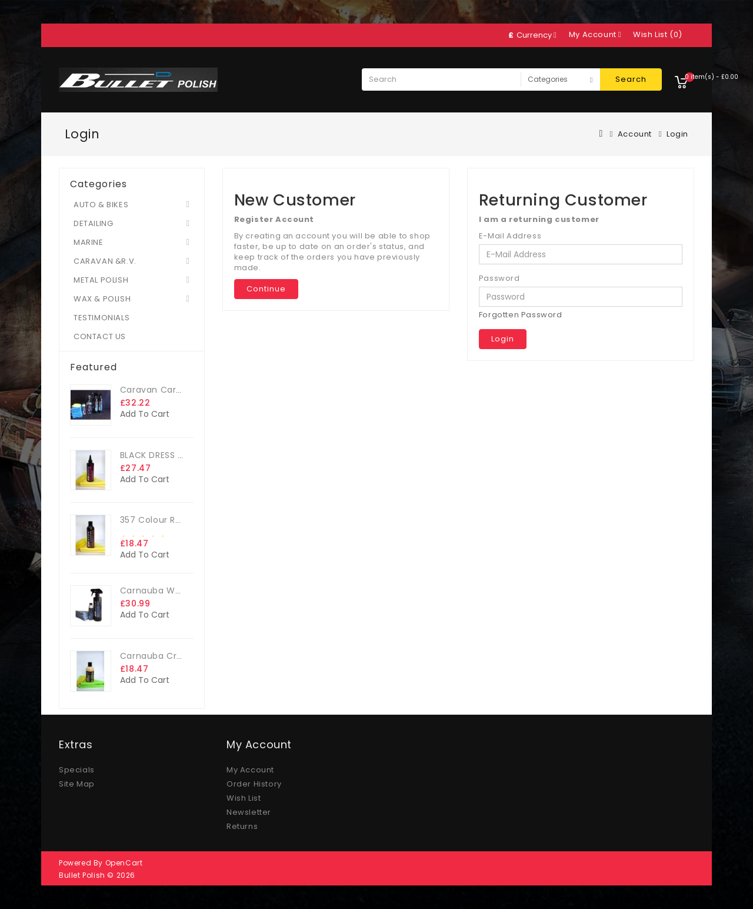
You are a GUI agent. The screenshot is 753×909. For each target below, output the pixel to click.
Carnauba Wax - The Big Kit (181, 590)
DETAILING (93, 223)
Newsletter (248, 812)
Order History (254, 783)
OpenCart (124, 863)
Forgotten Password (520, 314)
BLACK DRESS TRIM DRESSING (180, 455)
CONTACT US (100, 336)
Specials (77, 769)
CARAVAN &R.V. (105, 261)
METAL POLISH (101, 280)
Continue (266, 288)
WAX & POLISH (102, 298)
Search (631, 79)
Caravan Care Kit (158, 390)
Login (677, 134)
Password (499, 278)
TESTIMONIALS (101, 317)
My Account (250, 769)
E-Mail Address (510, 236)
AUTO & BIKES (101, 204)
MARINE (89, 242)
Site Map (77, 783)
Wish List (243, 798)
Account (635, 134)
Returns (242, 826)
